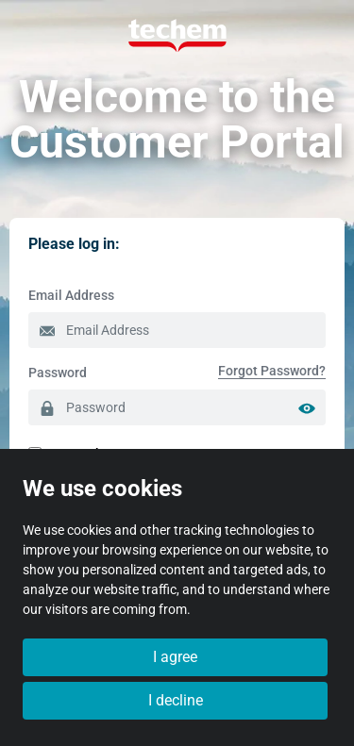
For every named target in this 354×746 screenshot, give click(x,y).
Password (57, 372)
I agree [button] (175, 657)
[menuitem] (272, 370)
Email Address (71, 295)
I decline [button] (175, 700)
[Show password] (310, 408)
